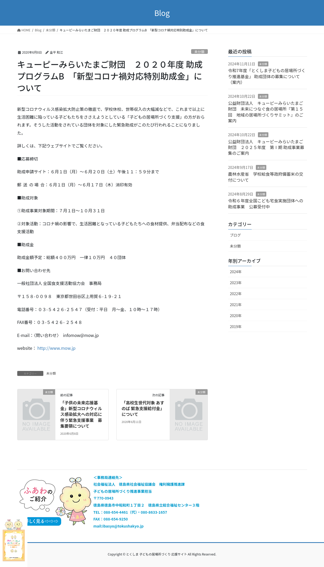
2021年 (236, 304)
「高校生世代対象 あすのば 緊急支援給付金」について (143, 408)
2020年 (236, 315)
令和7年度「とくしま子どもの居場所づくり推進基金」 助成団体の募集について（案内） (266, 76)
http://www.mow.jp (56, 348)
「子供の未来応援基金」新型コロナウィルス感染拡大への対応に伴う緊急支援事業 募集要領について (81, 414)
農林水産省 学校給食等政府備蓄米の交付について (265, 177)
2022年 (236, 293)
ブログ (235, 235)
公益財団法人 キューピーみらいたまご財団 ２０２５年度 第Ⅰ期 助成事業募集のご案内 (266, 147)
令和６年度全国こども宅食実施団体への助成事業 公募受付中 (265, 203)
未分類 (199, 51)
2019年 (236, 326)
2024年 (236, 271)
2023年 (236, 282)
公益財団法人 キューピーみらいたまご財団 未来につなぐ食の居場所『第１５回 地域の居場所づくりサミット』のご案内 (265, 112)
